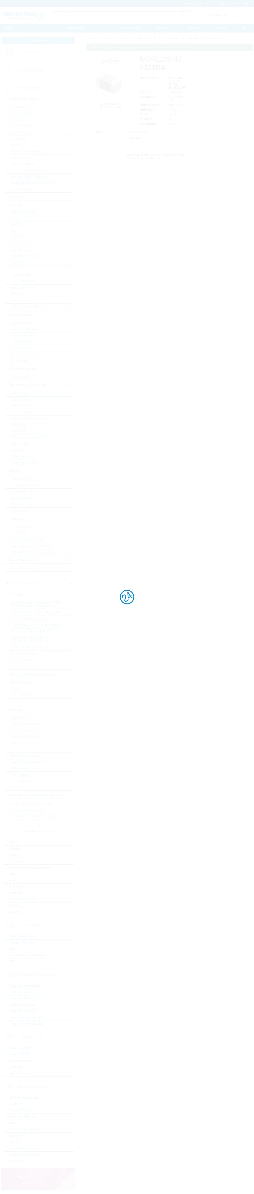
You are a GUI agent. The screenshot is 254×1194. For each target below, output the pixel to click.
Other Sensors (20, 510)
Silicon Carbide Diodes (25, 354)
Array (14, 749)
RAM (14, 268)
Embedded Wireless (22, 1116)
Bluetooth (15, 1104)
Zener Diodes (19, 360)
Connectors (17, 861)
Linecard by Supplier (31, 70)
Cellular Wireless (20, 1110)
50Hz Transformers (23, 682)
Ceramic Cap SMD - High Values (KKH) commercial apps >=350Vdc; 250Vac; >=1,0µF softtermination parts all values (40, 615)
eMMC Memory (20, 224)
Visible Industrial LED (24, 462)
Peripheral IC (19, 262)
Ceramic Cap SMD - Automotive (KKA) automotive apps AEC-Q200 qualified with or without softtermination (35, 628)
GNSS (13, 1123)
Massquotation (130, 28)
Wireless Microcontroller (26, 1154)
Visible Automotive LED (26, 456)
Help (245, 28)
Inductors (17, 701)
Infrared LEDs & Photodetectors (31, 418)
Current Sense (20, 717)
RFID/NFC (15, 1135)
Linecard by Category (31, 52)
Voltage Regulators (23, 189)
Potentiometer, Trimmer (26, 768)
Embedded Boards (21, 992)
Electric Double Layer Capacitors (32, 647)
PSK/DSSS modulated (24, 1129)
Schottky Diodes (21, 348)
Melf (13, 743)
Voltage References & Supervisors (33, 182)
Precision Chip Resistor (26, 736)
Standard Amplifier (22, 164)
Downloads (163, 28)
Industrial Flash (19, 1054)
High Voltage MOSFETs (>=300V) (32, 552)
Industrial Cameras (22, 1011)
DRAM (15, 218)
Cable (13, 854)
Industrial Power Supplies (26, 1023)
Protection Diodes (22, 335)
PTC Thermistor (21, 780)
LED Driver (18, 450)
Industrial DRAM (20, 1048)
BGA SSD (17, 205)
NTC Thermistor (21, 774)
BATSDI (14, 842)
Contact (221, 28)
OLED (13, 948)
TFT (11, 961)
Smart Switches (21, 157)
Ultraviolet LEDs (21, 405)
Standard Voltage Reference (29, 170)
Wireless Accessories (23, 1148)
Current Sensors (21, 478)
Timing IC (17, 293)
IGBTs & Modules (22, 526)
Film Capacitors (21, 660)
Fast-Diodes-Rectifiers (25, 329)
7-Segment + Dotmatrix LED (29, 437)
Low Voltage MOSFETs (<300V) (31, 545)
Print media (193, 28)
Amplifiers (17, 119)
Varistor (15, 787)
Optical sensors (20, 399)
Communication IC (22, 211)
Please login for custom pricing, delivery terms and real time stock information (142, 47)
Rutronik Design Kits (24, 275)
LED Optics (18, 431)
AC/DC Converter (22, 113)
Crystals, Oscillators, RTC (27, 809)
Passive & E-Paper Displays (28, 955)
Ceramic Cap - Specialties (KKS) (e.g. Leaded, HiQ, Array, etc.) (31, 639)
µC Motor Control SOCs (26, 306)
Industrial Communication (26, 1017)
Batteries (15, 848)
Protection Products (22, 899)
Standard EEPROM (23, 281)
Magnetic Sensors (22, 491)
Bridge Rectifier (20, 322)
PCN (102, 28)
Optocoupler (18, 424)
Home (9, 28)
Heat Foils (16, 886)
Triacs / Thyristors (22, 568)
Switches (15, 911)
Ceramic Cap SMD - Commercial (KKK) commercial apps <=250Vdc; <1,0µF (36, 604)
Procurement (75, 28)
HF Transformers (21, 695)
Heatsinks (16, 892)
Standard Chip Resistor (25, 724)
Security (14, 1141)
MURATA (176, 92)
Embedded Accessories (25, 985)
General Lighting (21, 412)
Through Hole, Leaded (25, 755)
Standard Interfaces (23, 287)
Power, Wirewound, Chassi (28, 762)
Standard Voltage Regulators (29, 176)
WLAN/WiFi (16, 1160)
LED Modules (19, 443)
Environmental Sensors (25, 485)
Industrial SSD (18, 1067)
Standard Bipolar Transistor (28, 539)
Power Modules (20, 377)
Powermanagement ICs (26, 151)
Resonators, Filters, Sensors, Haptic (34, 816)
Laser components (22, 393)
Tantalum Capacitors (24, 666)
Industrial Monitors (22, 936)
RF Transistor (19, 533)
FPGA (15, 230)
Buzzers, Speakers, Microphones (32, 803)
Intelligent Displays (22, 942)
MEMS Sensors (21, 497)
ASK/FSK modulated (23, 1097)
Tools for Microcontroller (26, 300)
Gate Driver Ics (20, 132)
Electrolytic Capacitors (25, 653)
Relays (13, 905)
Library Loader (160, 154)
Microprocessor (20, 249)
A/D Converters (20, 107)
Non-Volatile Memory (24, 256)
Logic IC (16, 237)
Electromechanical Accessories (30, 867)
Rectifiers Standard (23, 341)
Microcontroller (20, 243)
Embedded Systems (22, 1004)
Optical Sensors (21, 504)
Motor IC (16, 145)
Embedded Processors (24, 998)
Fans (12, 873)
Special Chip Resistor (24, 730)
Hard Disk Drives (20, 1060)
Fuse (12, 880)
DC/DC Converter (22, 126)
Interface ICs (19, 138)
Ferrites (15, 688)
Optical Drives (18, 1073)
